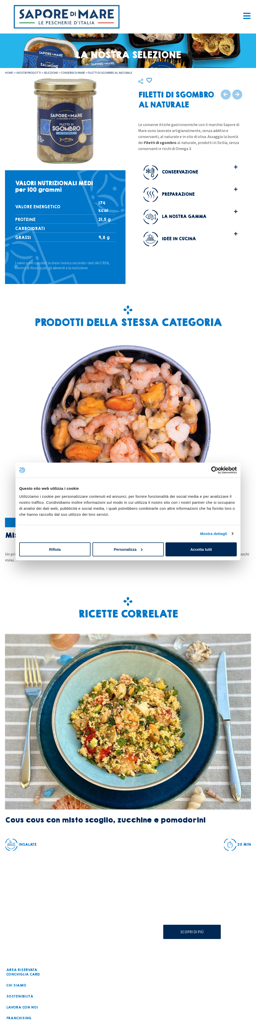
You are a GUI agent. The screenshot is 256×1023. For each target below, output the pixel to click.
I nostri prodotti (28, 72)
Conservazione (170, 172)
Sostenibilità (18, 996)
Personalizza (128, 549)
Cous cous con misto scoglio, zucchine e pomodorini (105, 820)
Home (9, 72)
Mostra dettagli (213, 534)
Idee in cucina (169, 239)
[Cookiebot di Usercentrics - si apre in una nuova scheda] (215, 470)
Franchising (18, 1017)
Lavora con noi (21, 1006)
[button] (190, 172)
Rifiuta (55, 549)
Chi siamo (15, 985)
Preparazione (168, 194)
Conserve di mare (73, 72)
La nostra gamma (174, 217)
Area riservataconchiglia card (22, 972)
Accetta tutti (201, 549)
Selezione (51, 72)
